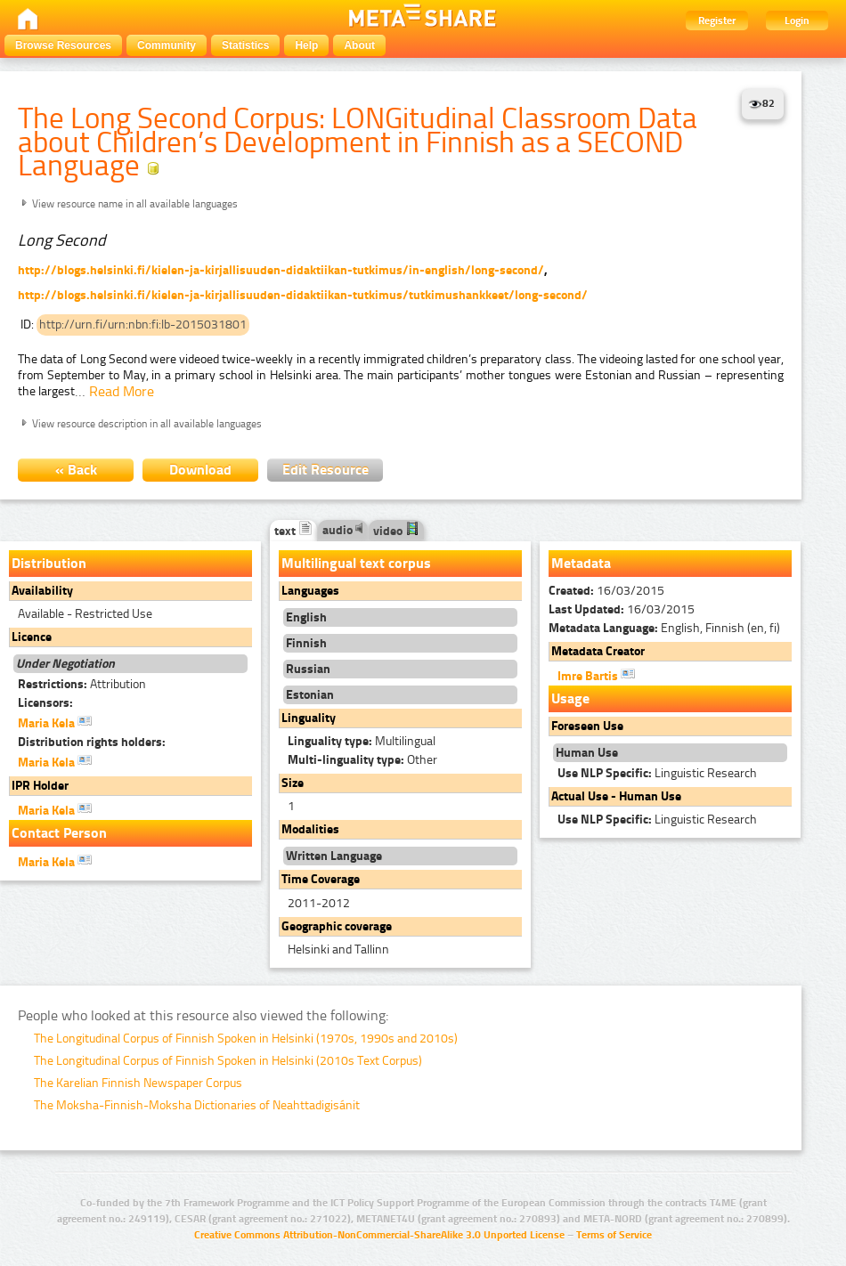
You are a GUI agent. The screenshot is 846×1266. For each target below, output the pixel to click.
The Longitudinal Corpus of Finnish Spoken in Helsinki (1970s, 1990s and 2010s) (246, 1038)
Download (200, 469)
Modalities (310, 829)
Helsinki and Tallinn (338, 949)
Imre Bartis (596, 675)
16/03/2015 (606, 590)
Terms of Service (614, 1235)
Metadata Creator (598, 651)
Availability (42, 590)
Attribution (82, 684)
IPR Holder (40, 785)
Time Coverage (320, 879)
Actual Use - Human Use (616, 796)
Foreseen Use (587, 726)
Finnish (306, 643)
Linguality (308, 718)
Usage (570, 698)
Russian (308, 669)
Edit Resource (325, 469)
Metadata (581, 563)
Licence (32, 637)
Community (166, 45)
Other (362, 759)
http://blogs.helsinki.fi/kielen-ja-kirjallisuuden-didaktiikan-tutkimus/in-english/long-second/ (281, 270)
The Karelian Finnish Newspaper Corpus (138, 1083)
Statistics (245, 45)
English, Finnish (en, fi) (664, 628)
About (359, 45)
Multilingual (361, 741)
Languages (310, 590)
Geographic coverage (336, 926)
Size (292, 783)
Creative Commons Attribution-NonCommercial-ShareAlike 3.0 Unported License (379, 1235)
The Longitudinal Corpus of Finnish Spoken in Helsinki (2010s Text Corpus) (228, 1060)
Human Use (587, 752)
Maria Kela (55, 722)
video (396, 531)
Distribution (49, 563)
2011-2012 (319, 903)
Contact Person (59, 832)
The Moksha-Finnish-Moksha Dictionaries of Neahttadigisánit (197, 1105)
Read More (121, 391)
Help (306, 45)
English (306, 617)
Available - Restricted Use (85, 613)
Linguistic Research (657, 773)
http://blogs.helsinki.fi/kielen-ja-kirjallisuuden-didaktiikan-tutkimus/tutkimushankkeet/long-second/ (303, 295)
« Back (76, 469)
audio (342, 530)
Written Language (334, 856)
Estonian (310, 694)
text (293, 531)
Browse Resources (63, 45)
